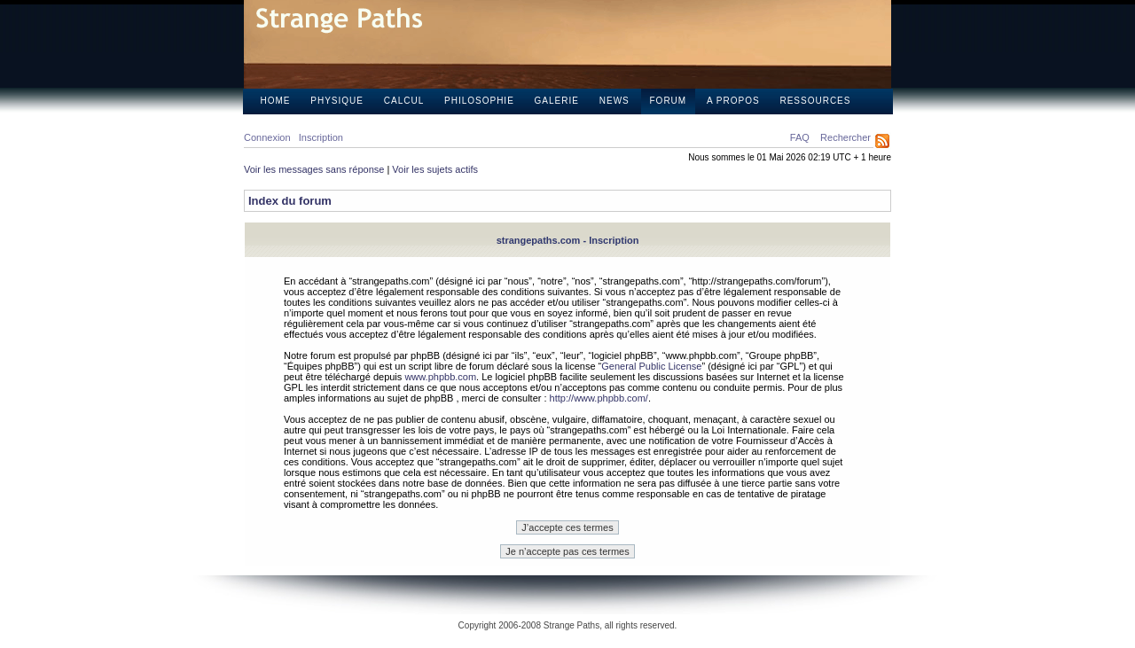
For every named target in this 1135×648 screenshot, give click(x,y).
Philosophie (479, 100)
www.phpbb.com (440, 376)
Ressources (814, 100)
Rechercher (845, 137)
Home (276, 100)
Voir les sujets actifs (435, 169)
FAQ (800, 137)
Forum (668, 100)
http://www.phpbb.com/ (599, 398)
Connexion (267, 137)
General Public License (651, 366)
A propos (733, 100)
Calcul (404, 100)
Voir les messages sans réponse (314, 169)
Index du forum (290, 200)
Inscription (321, 137)
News (614, 100)
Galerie (557, 100)
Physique (337, 100)
